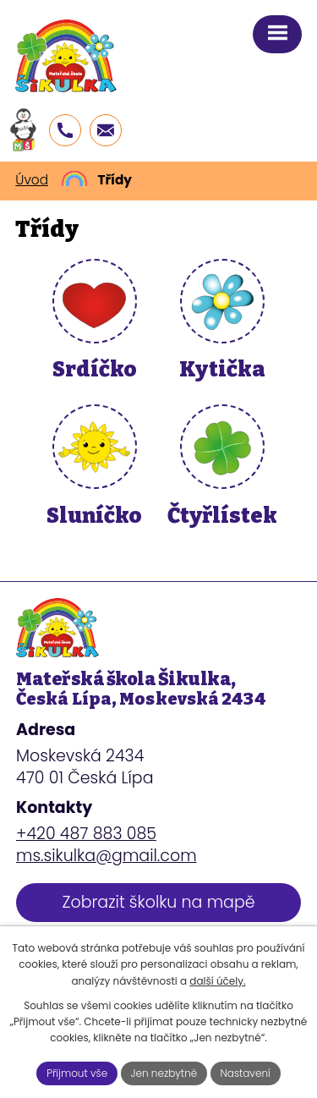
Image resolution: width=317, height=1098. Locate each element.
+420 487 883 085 (86, 833)
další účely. (217, 981)
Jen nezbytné (164, 1073)
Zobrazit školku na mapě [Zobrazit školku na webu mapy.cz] (158, 902)
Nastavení (246, 1073)
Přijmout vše (76, 1073)
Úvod (31, 180)
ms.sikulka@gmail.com (106, 855)
